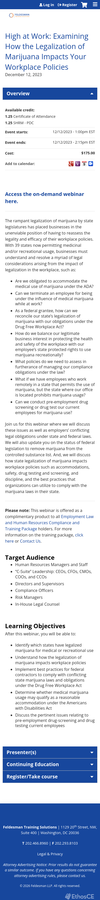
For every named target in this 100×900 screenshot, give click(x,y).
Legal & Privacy (50, 853)
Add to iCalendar (84, 163)
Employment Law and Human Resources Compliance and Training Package (49, 523)
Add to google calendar (71, 163)
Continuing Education (33, 764)
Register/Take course (32, 776)
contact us (76, 875)
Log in (48, 5)
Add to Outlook (90, 163)
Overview (18, 93)
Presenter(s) (21, 752)
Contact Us (30, 541)
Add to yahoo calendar (77, 163)
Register (69, 5)
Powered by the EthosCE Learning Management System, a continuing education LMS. (79, 896)
